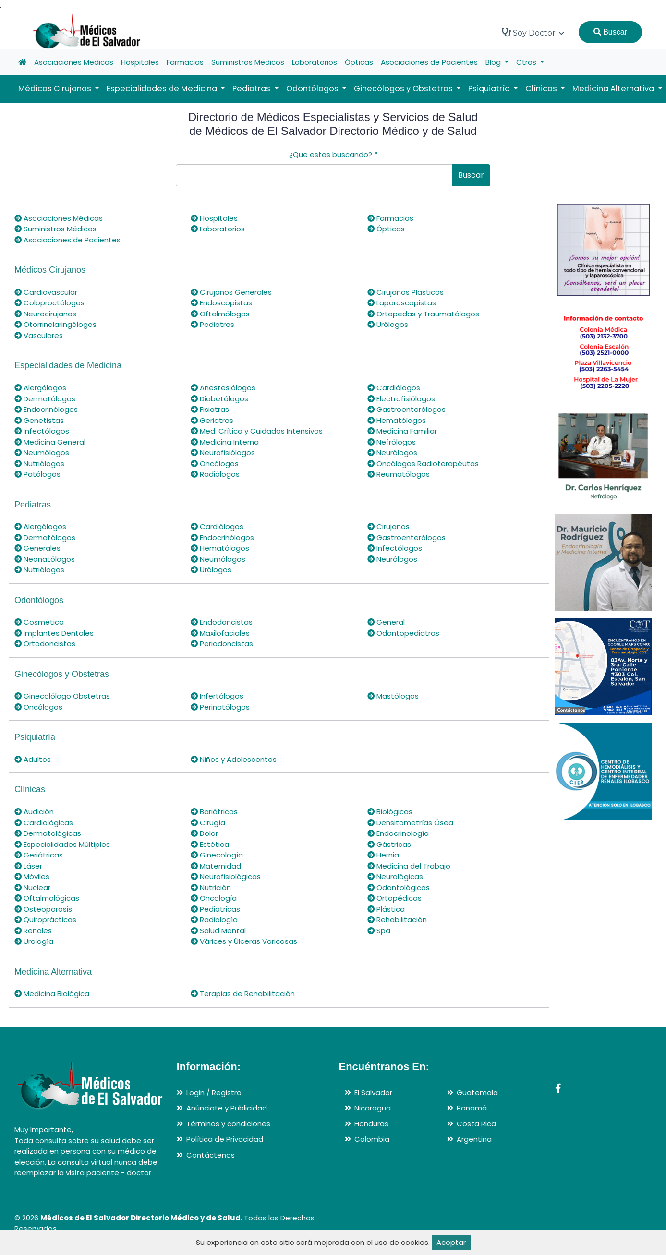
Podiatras (212, 324)
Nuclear (32, 887)
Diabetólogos (219, 399)
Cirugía (208, 823)
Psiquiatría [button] (490, 88)
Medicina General (49, 442)
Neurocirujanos (45, 314)
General (386, 622)
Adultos (32, 759)
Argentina (474, 1139)
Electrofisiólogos (401, 399)
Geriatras (212, 420)
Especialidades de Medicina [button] (163, 88)
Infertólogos (217, 696)
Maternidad (216, 866)
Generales (37, 548)
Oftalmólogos (220, 314)
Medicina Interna (225, 442)
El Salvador (373, 1092)
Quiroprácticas (45, 920)
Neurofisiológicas (226, 876)
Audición (34, 812)
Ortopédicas (394, 898)
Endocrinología (398, 833)
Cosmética (39, 622)
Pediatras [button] (252, 88)
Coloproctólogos (49, 303)
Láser (28, 866)
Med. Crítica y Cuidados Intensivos (257, 431)
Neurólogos (392, 452)
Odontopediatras (403, 633)
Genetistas (39, 420)
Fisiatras (210, 409)
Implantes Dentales (54, 633)
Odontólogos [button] (313, 88)
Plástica (386, 909)
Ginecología (217, 855)
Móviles (31, 876)
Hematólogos (396, 420)
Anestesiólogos (223, 388)
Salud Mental (218, 931)
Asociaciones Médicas (73, 62)
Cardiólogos (393, 388)
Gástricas (389, 844)
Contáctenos (210, 1155)
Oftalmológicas (46, 898)
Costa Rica (476, 1124)
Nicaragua (372, 1108)
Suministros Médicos (247, 62)
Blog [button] (494, 62)
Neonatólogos (44, 559)
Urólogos (387, 324)
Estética (210, 844)
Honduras (371, 1124)
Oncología (214, 898)
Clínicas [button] (542, 88)
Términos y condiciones (228, 1124)
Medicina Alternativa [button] (614, 88)
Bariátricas (214, 812)
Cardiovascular (45, 292)
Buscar (610, 32)
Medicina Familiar (402, 431)
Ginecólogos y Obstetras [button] (404, 88)
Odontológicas (398, 887)
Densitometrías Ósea (410, 823)
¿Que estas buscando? (333, 154)
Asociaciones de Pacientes (429, 62)
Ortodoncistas (44, 644)
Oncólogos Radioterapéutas (423, 464)
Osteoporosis (43, 909)
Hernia (383, 855)
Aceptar (451, 1242)
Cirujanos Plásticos (405, 292)
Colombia (371, 1139)
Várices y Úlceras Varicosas (244, 941)
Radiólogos (215, 474)
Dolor (204, 833)
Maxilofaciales (220, 633)
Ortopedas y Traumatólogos (423, 314)
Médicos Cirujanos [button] (55, 88)
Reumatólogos (398, 474)
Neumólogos (41, 452)
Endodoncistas (222, 622)
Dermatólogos (44, 399)
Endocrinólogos (46, 409)
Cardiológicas (43, 823)
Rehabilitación (397, 920)
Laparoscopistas (401, 303)
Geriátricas (38, 855)
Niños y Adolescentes (234, 759)
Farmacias (185, 62)
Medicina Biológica (51, 994)
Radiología (214, 920)
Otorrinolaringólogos (55, 324)
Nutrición (211, 887)
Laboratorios (314, 62)
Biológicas (389, 812)
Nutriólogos (39, 464)
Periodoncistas (222, 644)
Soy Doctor (533, 32)
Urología (33, 941)
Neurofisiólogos (223, 452)
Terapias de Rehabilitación (243, 994)
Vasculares (38, 335)
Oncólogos (215, 464)
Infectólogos (41, 431)
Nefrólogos (391, 442)
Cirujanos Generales (231, 292)
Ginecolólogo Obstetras (62, 696)
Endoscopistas (221, 303)
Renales (33, 931)
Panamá (472, 1108)
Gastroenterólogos (406, 409)
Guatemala (477, 1092)
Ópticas (359, 62)
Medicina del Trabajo (408, 866)
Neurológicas (395, 876)
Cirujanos (388, 526)
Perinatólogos (220, 707)
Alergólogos (40, 388)
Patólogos (37, 474)
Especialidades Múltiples (62, 844)
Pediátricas (215, 909)
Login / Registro (214, 1092)
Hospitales (140, 62)
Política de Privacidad (224, 1139)
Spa (378, 931)
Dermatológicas (47, 833)
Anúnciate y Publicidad (226, 1108)
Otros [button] (527, 62)
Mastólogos (393, 696)
